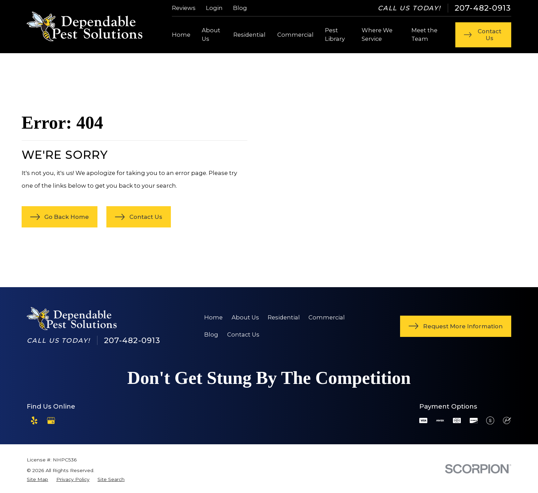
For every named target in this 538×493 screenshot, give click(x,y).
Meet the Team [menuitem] (424, 34)
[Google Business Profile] (51, 420)
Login (214, 7)
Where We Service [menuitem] (377, 34)
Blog (240, 7)
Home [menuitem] (181, 34)
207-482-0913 (483, 8)
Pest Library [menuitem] (335, 34)
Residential (284, 317)
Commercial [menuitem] (295, 34)
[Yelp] (34, 420)
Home (213, 317)
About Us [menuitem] (211, 34)
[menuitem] (37, 479)
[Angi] (68, 420)
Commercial (326, 317)
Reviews (184, 7)
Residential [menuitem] (249, 34)
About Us (245, 317)
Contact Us (243, 334)
